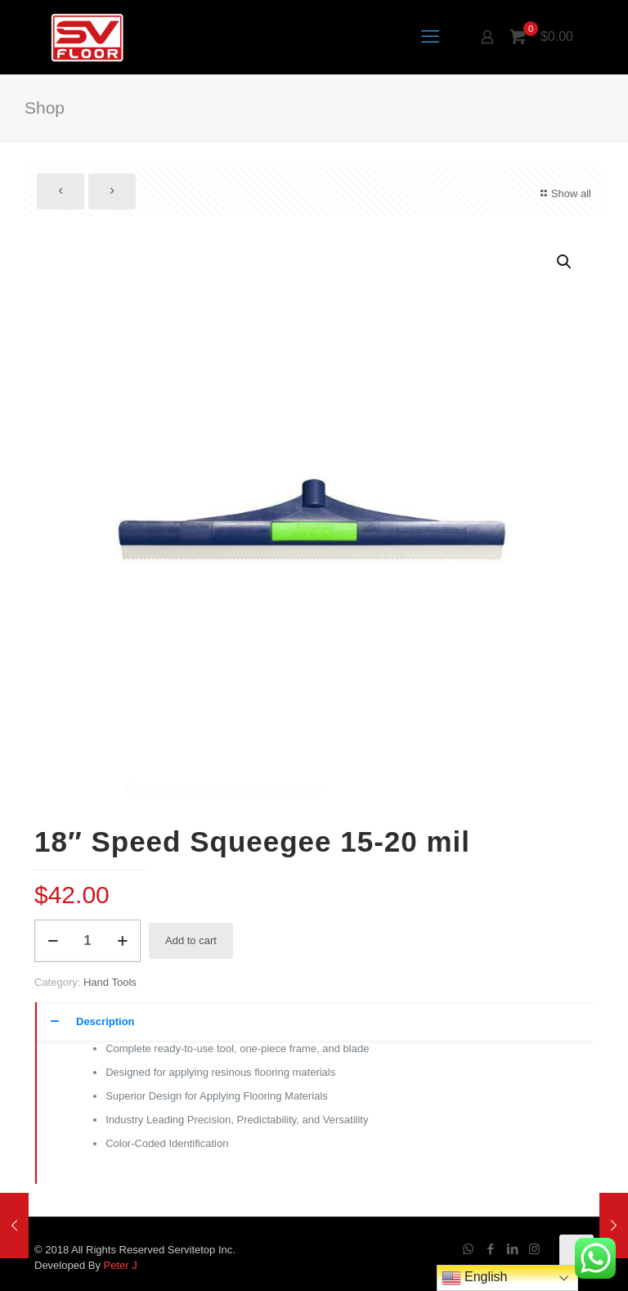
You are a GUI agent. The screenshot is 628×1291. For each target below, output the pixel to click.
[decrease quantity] (52, 941)
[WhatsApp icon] (468, 1249)
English (475, 1278)
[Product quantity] (87, 941)
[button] (565, 261)
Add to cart (191, 940)
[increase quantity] (122, 941)
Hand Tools (110, 982)
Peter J (120, 1265)
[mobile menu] (430, 37)
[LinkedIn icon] (512, 1249)
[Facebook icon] (490, 1249)
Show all (563, 193)
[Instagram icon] (534, 1249)
